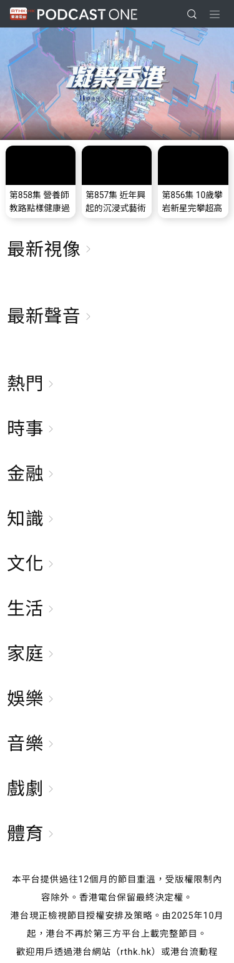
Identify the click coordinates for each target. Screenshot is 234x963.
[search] (192, 14)
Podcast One (87, 14)
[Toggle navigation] (215, 14)
